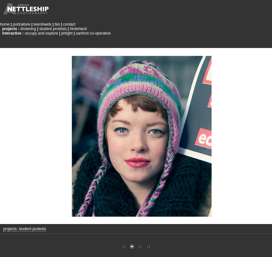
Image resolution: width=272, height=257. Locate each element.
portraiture (21, 24)
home (5, 24)
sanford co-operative (93, 33)
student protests (53, 29)
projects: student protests (24, 229)
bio (57, 24)
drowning (28, 29)
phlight (66, 33)
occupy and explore (41, 33)
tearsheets (43, 24)
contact (69, 24)
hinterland (78, 29)
